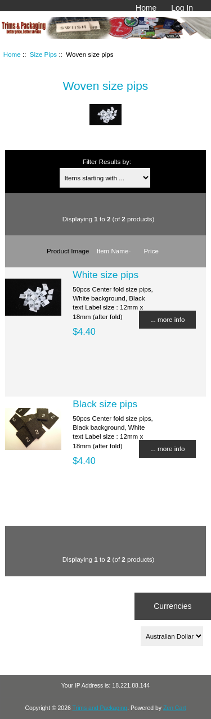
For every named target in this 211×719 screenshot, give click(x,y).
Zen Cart (174, 708)
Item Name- (114, 250)
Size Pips (43, 54)
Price (151, 250)
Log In (182, 7)
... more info (167, 319)
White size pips (105, 274)
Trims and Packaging (100, 708)
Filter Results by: (107, 161)
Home (146, 7)
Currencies (172, 606)
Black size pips (105, 403)
